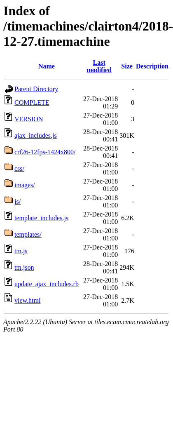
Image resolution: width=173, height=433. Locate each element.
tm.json (24, 267)
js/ (17, 201)
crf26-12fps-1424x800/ (44, 151)
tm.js (21, 250)
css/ (19, 168)
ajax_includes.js (35, 135)
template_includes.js (41, 217)
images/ (24, 184)
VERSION (28, 118)
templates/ (28, 234)
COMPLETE (31, 102)
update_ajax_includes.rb (46, 283)
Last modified (98, 66)
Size (127, 66)
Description (152, 66)
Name (46, 66)
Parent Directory (36, 88)
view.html (27, 300)
